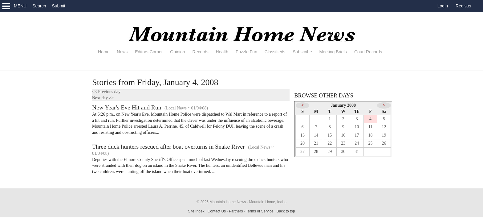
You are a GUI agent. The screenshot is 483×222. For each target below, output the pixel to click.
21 (316, 143)
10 (357, 127)
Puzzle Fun (246, 51)
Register (464, 5)
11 (370, 127)
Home (103, 51)
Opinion (177, 51)
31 (357, 151)
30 (343, 151)
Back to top (286, 211)
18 (370, 135)
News (122, 51)
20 (302, 143)
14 (316, 135)
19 (384, 135)
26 (384, 143)
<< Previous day (106, 91)
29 (329, 151)
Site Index (196, 211)
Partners (236, 211)
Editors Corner (149, 51)
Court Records (368, 51)
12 (384, 127)
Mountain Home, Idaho (267, 202)
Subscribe (302, 51)
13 (302, 135)
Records (201, 51)
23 (343, 143)
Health (222, 51)
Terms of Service (259, 211)
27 (302, 151)
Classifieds (275, 51)
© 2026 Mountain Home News (221, 202)
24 (357, 143)
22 (329, 143)
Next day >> (103, 98)
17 (357, 135)
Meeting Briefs (333, 51)
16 (343, 135)
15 (329, 135)
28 (316, 151)
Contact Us (217, 211)
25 (370, 143)
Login (442, 5)
